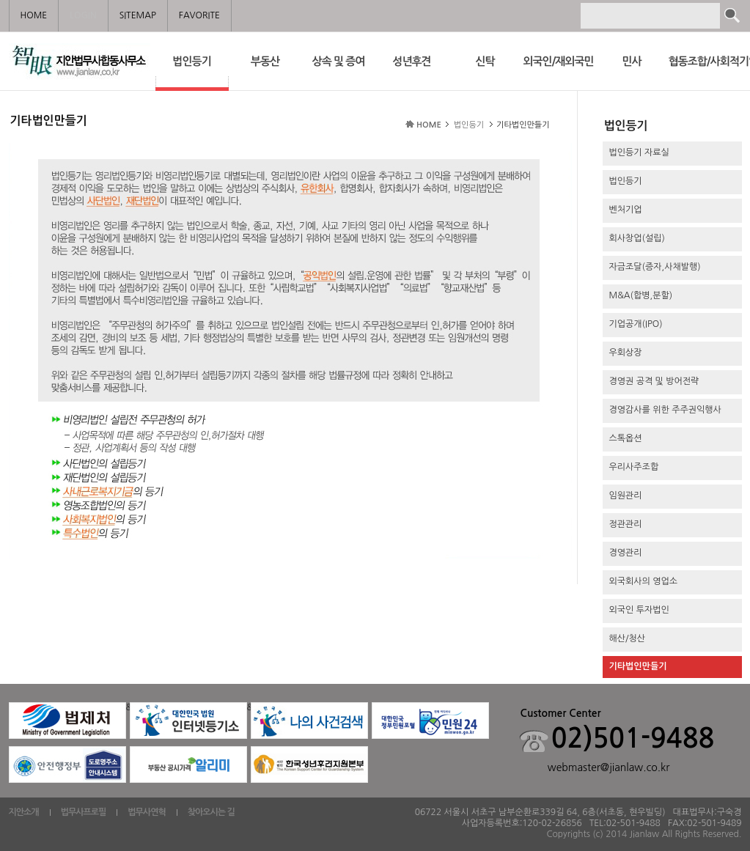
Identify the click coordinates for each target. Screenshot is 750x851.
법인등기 (192, 71)
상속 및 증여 (338, 61)
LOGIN (83, 15)
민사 (631, 61)
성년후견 (411, 61)
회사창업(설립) (637, 238)
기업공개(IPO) (636, 324)
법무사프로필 (83, 812)
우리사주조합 (634, 467)
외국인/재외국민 (558, 61)
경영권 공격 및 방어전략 (654, 381)
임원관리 (625, 495)
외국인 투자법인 (639, 609)
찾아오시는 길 (211, 812)
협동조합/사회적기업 (705, 61)
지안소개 (24, 812)
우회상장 (625, 352)
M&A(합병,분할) (641, 295)
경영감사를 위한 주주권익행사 (665, 409)
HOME (428, 125)
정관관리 (625, 524)
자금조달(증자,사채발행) (655, 266)
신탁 (484, 61)
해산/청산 (627, 638)
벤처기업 (625, 209)
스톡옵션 (625, 438)
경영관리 (625, 552)
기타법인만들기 (638, 666)
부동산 (265, 61)
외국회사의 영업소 (643, 581)
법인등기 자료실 (639, 152)
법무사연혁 (146, 812)
